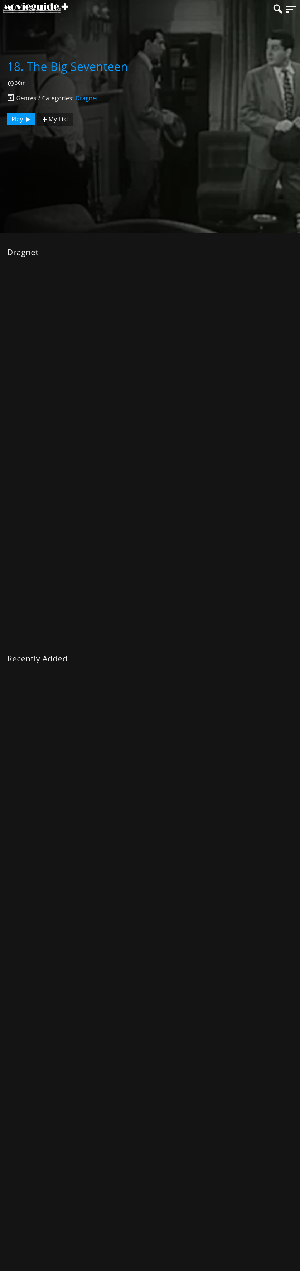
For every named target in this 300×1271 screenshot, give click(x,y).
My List (54, 119)
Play (21, 119)
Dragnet (87, 98)
